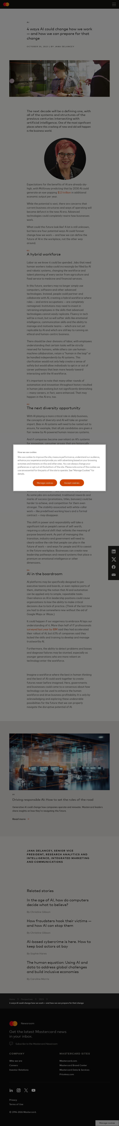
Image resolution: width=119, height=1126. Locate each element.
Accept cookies (71, 482)
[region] (59, 467)
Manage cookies (45, 482)
